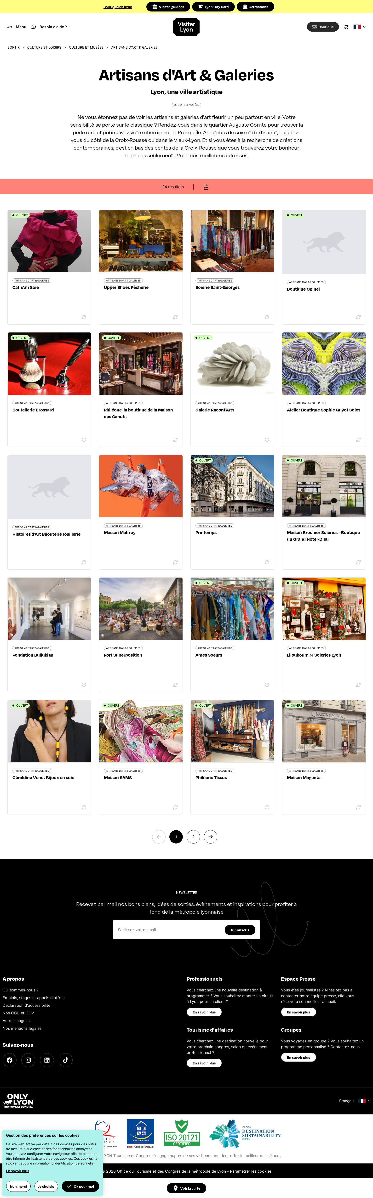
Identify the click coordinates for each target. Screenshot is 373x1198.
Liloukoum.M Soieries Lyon (314, 655)
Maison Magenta (304, 777)
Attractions (255, 6)
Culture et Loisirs (44, 47)
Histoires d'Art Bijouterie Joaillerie (46, 534)
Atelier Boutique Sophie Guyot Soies (323, 410)
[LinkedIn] (47, 1060)
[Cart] (346, 26)
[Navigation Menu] (16, 27)
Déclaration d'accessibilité (26, 1005)
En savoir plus (204, 1012)
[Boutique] (321, 27)
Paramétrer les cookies (251, 1171)
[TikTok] (66, 1060)
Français (355, 1100)
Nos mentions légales (22, 1028)
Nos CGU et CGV (18, 1013)
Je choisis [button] (46, 1186)
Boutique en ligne (117, 7)
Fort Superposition (123, 655)
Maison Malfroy (120, 532)
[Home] (186, 27)
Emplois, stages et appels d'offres (33, 997)
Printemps (206, 532)
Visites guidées (168, 6)
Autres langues (16, 1020)
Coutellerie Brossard (33, 410)
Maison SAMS (118, 777)
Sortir (13, 47)
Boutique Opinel (303, 289)
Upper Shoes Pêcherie (126, 287)
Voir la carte (186, 1188)
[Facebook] (10, 1060)
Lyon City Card (213, 6)
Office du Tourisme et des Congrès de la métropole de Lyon (171, 1171)
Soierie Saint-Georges (217, 287)
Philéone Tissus (211, 777)
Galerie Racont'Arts (214, 410)
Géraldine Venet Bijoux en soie (43, 777)
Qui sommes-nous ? (20, 990)
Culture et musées (86, 47)
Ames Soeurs (208, 655)
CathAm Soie (25, 287)
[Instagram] (28, 1060)
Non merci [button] (18, 1186)
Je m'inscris (240, 930)
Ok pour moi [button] (80, 1186)
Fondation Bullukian (32, 655)
